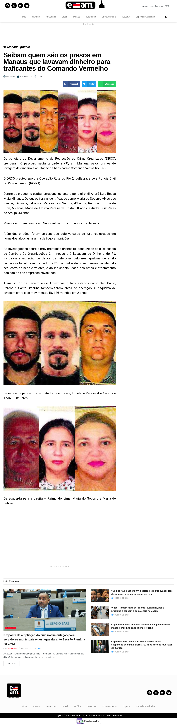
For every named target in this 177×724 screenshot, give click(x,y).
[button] (166, 16)
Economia (91, 17)
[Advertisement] (59, 543)
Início (23, 17)
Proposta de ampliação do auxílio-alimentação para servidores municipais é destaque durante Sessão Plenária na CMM (44, 639)
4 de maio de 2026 (27, 648)
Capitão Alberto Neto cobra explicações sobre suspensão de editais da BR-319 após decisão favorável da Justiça (141, 644)
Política (76, 17)
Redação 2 (12, 648)
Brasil (64, 17)
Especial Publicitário (145, 17)
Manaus (36, 17)
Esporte (126, 17)
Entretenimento (109, 17)
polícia (25, 47)
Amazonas (51, 17)
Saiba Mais (11, 663)
